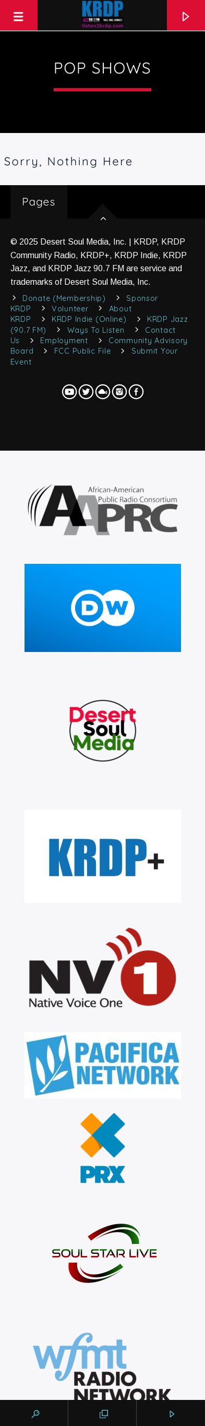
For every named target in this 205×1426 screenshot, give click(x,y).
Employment (64, 340)
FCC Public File (82, 351)
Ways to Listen (96, 330)
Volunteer (70, 308)
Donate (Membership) (64, 298)
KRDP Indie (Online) (89, 319)
